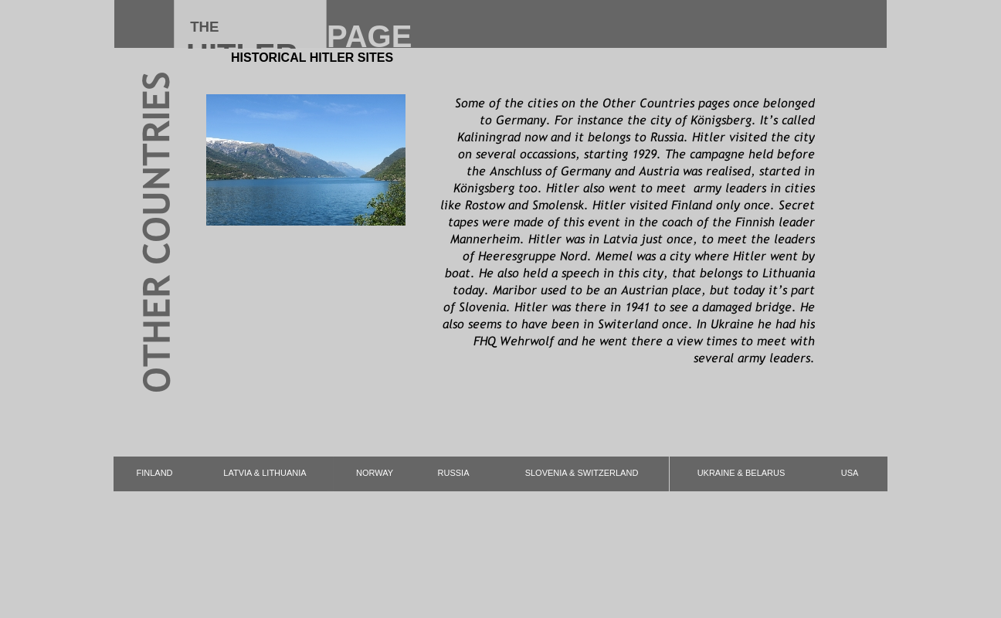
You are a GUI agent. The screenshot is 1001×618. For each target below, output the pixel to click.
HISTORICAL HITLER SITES (312, 57)
